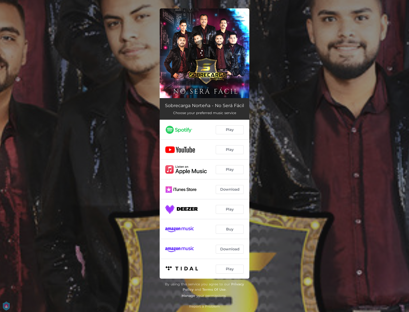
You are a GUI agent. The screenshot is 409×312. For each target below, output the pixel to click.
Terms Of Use (214, 289)
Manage (188, 295)
